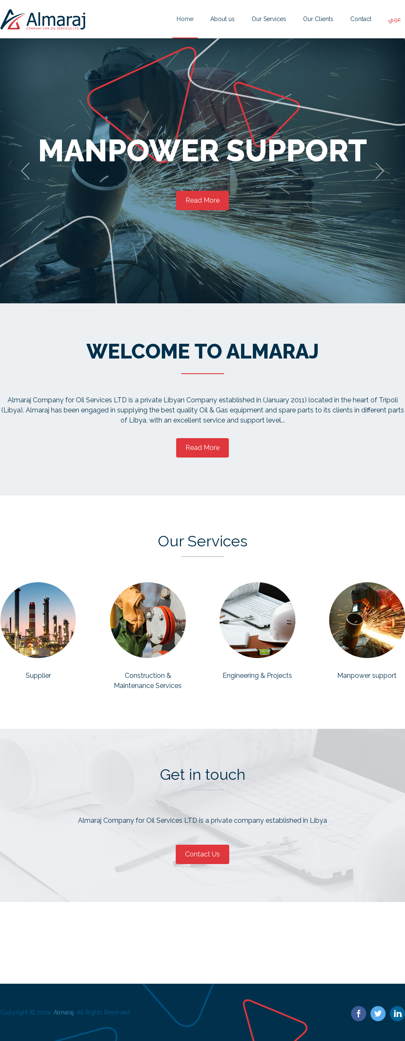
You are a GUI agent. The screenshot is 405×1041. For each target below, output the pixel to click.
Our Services (269, 19)
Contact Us (202, 854)
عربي (394, 19)
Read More (202, 200)
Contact (360, 19)
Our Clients (318, 19)
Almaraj (64, 1012)
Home (185, 19)
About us (222, 19)
